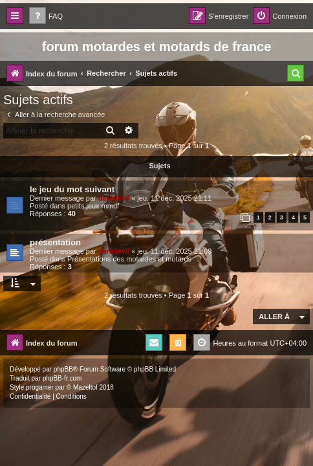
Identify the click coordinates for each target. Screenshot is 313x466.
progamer (40, 387)
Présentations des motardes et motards (129, 259)
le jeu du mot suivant (72, 189)
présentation (55, 242)
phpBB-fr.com (62, 378)
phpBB (63, 369)
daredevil (113, 198)
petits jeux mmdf (93, 206)
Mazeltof (85, 387)
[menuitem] (46, 16)
